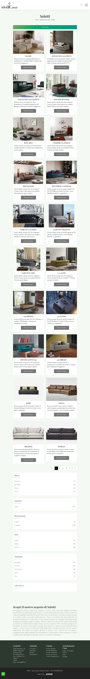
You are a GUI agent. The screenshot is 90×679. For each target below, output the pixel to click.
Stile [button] (16, 534)
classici (44, 540)
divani (44, 507)
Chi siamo (33, 649)
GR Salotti (44, 485)
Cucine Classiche (51, 652)
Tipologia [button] (18, 556)
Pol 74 (44, 492)
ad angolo (44, 562)
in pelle (44, 522)
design (44, 544)
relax (44, 576)
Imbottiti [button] (18, 501)
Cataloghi (33, 650)
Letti (64, 655)
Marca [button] (17, 475)
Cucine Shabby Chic (52, 656)
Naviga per (45, 27)
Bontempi (44, 481)
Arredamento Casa (45, 20)
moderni (44, 547)
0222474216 (20, 654)
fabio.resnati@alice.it (19, 662)
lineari (44, 573)
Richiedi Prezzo (28, 67)
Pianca (44, 488)
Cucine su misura (51, 654)
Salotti (53, 20)
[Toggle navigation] (86, 5)
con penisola (44, 569)
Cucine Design (50, 649)
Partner (32, 652)
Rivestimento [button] (19, 516)
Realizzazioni (33, 654)
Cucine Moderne (51, 650)
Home (37, 20)
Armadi (65, 657)
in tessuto (44, 525)
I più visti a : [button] (19, 585)
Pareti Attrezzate (68, 651)
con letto (44, 566)
